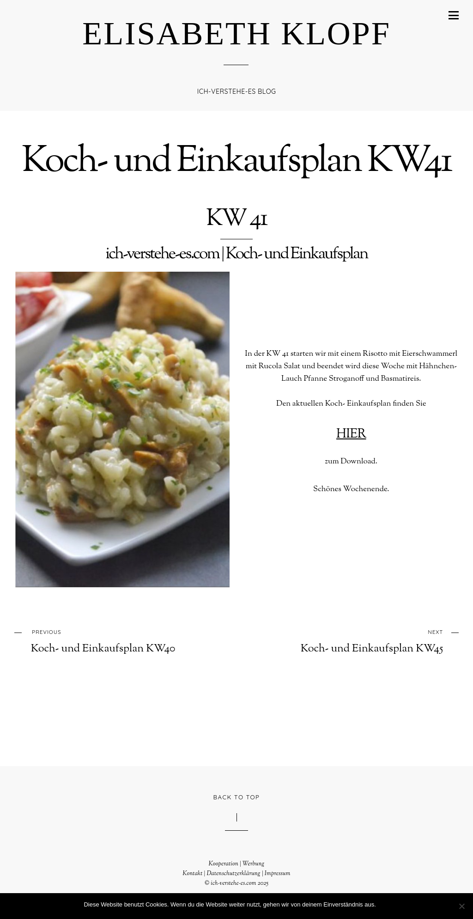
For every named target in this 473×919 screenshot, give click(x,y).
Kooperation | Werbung (236, 863)
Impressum (278, 873)
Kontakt (192, 873)
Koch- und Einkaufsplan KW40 (113, 640)
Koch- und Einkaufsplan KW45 (361, 640)
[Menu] (454, 15)
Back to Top (236, 796)
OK (385, 904)
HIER (351, 434)
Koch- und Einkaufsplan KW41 (236, 162)
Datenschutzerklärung (233, 873)
